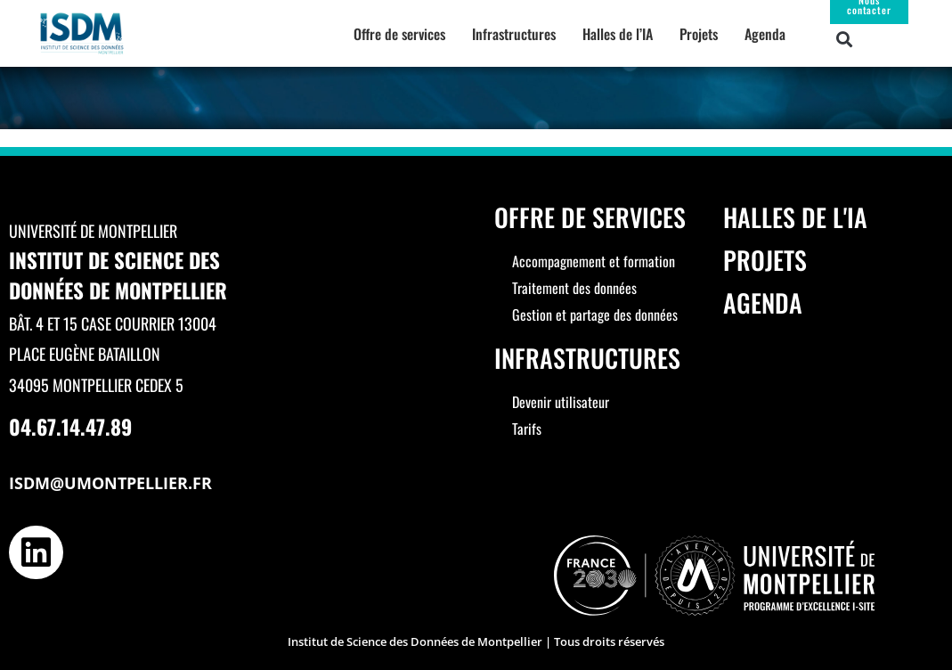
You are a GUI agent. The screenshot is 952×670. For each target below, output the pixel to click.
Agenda (765, 34)
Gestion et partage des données (595, 314)
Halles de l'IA (795, 217)
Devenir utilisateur (560, 402)
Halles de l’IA (617, 34)
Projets (698, 34)
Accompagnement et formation (593, 261)
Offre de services (399, 34)
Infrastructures (514, 34)
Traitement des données (574, 287)
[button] (844, 38)
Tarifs (526, 428)
